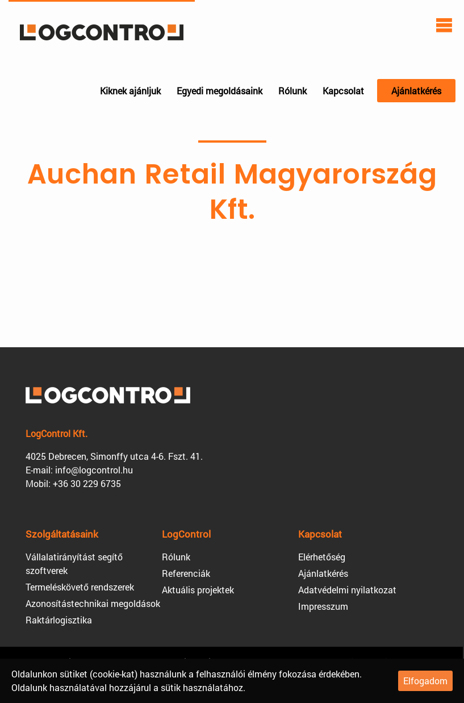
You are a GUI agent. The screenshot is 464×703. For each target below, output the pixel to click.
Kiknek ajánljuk (130, 91)
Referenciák (186, 573)
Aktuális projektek (198, 590)
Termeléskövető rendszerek (80, 587)
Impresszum (323, 606)
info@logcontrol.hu (94, 470)
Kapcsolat (343, 91)
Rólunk (292, 91)
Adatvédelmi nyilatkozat (347, 590)
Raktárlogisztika (59, 620)
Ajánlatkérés (416, 91)
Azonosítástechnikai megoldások (93, 603)
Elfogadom (425, 681)
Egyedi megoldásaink (219, 91)
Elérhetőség (321, 557)
